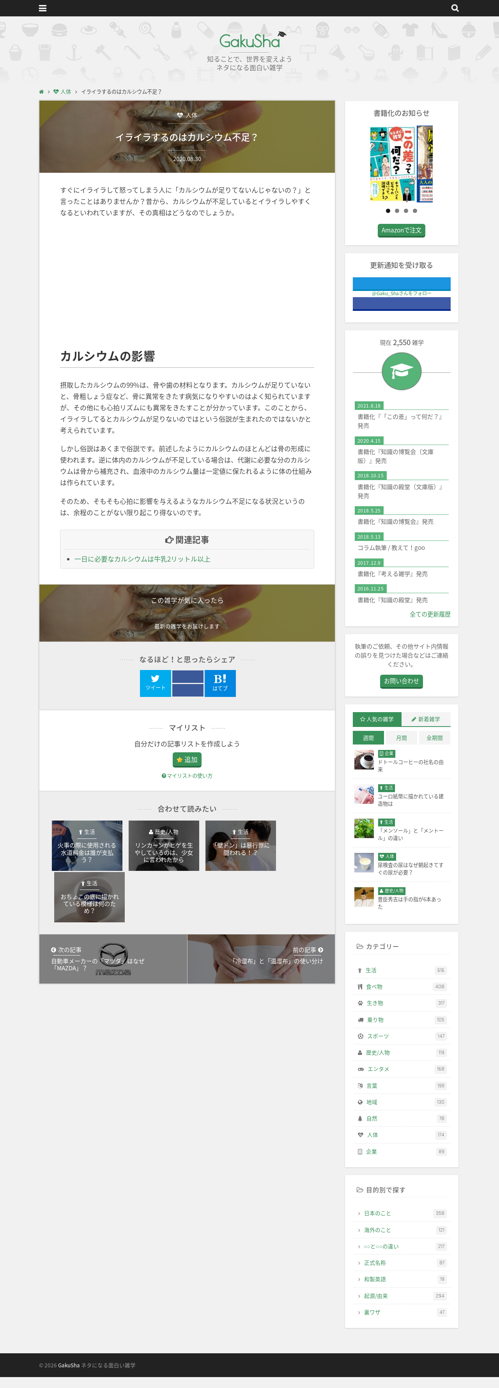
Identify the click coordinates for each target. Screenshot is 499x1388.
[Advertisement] (187, 283)
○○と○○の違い (405, 1257)
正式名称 (405, 1274)
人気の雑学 (380, 730)
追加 (191, 759)
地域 (406, 1113)
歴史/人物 (406, 1064)
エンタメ (407, 1080)
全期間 (434, 749)
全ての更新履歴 (430, 625)
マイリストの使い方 (187, 776)
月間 (401, 749)
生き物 (407, 1014)
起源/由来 (405, 1307)
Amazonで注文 (401, 241)
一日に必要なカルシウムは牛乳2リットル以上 (142, 559)
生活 (406, 981)
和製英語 (405, 1290)
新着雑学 (429, 730)
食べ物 (406, 998)
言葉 (406, 1096)
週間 (368, 749)
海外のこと (405, 1241)
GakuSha (249, 41)
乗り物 (407, 1030)
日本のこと (405, 1224)
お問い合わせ (401, 692)
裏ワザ (405, 1323)
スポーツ (407, 1047)
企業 (406, 1162)
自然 (406, 1130)
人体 (190, 114)
